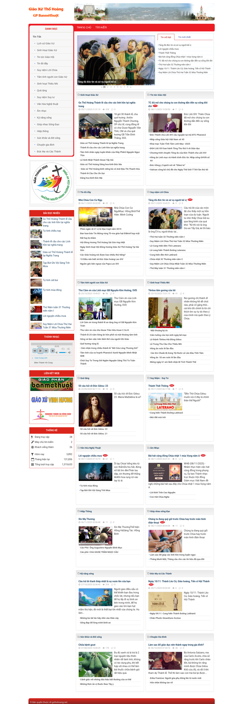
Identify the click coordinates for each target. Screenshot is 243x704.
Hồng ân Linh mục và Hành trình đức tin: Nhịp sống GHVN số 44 (180, 159)
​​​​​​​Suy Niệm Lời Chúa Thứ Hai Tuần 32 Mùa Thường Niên (183, 72)
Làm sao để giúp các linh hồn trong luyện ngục (173, 554)
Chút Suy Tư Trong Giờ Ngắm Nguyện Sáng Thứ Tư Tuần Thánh (107, 362)
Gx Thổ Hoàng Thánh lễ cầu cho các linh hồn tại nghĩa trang (57, 222)
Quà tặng (42, 90)
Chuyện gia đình (45, 144)
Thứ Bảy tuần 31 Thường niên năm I (167, 268)
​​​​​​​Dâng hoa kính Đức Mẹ (91, 178)
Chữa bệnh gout (87, 644)
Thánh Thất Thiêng (167, 53)
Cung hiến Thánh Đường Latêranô (166, 412)
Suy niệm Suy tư (46, 97)
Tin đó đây (42, 63)
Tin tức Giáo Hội (45, 57)
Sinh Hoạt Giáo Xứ (47, 50)
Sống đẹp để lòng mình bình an (95, 622)
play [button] (40, 350)
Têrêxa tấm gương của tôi (161, 290)
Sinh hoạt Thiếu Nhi (47, 83)
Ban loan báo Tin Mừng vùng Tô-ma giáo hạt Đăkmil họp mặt (110, 233)
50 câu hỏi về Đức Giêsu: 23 (93, 385)
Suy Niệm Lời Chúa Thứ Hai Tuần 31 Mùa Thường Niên (57, 326)
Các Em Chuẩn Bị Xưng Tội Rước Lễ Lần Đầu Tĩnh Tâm (177, 353)
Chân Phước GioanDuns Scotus (165, 618)
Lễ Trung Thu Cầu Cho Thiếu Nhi (166, 344)
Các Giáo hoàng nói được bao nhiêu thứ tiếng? (103, 255)
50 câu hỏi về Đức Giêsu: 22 (94, 429)
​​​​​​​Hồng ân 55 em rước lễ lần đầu (165, 357)
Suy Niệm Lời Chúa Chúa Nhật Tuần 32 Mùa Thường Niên (178, 263)
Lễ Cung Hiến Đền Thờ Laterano (165, 246)
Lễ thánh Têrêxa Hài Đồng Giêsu (165, 339)
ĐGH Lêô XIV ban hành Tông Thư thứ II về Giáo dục (175, 148)
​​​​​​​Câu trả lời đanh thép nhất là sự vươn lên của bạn (105, 581)
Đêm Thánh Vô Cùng (43, 363)
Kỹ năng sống (44, 117)
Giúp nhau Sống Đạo (48, 124)
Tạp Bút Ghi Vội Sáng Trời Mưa (95, 490)
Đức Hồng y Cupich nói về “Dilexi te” (167, 165)
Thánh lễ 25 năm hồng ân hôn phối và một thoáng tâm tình (109, 334)
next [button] (46, 350)
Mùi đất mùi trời (158, 417)
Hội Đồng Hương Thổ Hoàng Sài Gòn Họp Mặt (102, 242)
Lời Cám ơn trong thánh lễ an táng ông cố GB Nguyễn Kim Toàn (108, 324)
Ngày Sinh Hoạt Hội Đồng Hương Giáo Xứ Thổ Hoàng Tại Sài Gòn (109, 249)
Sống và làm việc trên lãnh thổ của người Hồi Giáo (104, 339)
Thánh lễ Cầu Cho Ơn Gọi (92, 173)
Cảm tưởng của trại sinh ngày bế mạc (168, 335)
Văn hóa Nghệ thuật (47, 104)
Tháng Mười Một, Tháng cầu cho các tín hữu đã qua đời (177, 559)
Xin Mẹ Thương (87, 519)
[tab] (166, 37)
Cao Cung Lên (41, 358)
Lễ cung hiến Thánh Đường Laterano (168, 250)
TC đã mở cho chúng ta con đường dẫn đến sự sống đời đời (185, 61)
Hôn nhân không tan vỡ (161, 682)
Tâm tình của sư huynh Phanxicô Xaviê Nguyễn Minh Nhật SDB (108, 354)
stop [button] (52, 350)
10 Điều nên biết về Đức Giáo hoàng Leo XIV (101, 259)
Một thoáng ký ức (159, 330)
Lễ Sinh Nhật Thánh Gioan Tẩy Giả (96, 160)
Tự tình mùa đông (89, 485)
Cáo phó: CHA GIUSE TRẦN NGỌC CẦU (99, 552)
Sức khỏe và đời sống (48, 138)
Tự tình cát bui (50, 280)
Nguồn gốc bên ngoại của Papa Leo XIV (99, 263)
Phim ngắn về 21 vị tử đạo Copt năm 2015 (100, 229)
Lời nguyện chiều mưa (169, 49)
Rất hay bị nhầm (88, 238)
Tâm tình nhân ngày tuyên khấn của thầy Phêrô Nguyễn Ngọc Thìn (110, 154)
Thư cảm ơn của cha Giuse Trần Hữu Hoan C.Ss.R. (104, 330)
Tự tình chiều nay (52, 230)
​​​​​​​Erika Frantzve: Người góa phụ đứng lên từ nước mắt (175, 678)
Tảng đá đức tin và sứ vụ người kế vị (97, 81)
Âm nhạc (41, 110)
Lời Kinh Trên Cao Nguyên (162, 492)
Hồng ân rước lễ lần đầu (162, 348)
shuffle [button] (68, 348)
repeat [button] (63, 348)
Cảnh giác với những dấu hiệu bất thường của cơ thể (106, 679)
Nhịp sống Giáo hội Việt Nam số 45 (167, 139)
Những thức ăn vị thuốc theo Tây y (97, 684)
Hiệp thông (43, 131)
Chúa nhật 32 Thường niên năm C (166, 259)
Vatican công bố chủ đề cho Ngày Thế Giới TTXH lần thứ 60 (179, 169)
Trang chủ (84, 27)
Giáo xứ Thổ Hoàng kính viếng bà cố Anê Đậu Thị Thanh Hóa (110, 169)
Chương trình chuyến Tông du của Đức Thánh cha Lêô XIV (178, 153)
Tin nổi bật (166, 37)
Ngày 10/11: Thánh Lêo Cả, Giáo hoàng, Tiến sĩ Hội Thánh (184, 68)
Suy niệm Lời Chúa (47, 70)
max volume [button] (69, 352)
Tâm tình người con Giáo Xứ (52, 77)
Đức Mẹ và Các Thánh (49, 151)
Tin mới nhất (184, 37)
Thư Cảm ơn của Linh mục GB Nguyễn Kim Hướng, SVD (108, 290)
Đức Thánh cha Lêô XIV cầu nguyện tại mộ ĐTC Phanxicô (178, 135)
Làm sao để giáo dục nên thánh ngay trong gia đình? (176, 644)
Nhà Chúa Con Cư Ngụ (90, 200)
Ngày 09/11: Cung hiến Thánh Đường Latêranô (173, 613)
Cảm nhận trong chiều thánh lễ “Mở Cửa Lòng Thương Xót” (109, 348)
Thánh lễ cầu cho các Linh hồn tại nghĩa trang (102, 147)
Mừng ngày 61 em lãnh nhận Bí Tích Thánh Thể (173, 362)
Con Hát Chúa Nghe (159, 497)
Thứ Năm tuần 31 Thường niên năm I (56, 309)
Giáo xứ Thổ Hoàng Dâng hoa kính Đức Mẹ (101, 164)
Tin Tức (37, 36)
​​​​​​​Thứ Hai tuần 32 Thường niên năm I (175, 64)
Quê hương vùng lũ (89, 343)
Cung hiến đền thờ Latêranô (163, 255)
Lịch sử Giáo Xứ (45, 43)
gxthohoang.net (59, 702)
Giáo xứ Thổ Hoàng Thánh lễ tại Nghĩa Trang (102, 143)
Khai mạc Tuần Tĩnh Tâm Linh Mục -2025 (170, 144)
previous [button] (34, 350)
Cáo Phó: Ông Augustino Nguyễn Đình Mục (101, 547)
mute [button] (57, 352)
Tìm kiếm (101, 27)
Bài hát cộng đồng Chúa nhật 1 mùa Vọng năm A (181, 57)
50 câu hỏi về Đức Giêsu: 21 (94, 433)
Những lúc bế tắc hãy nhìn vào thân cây (99, 618)
